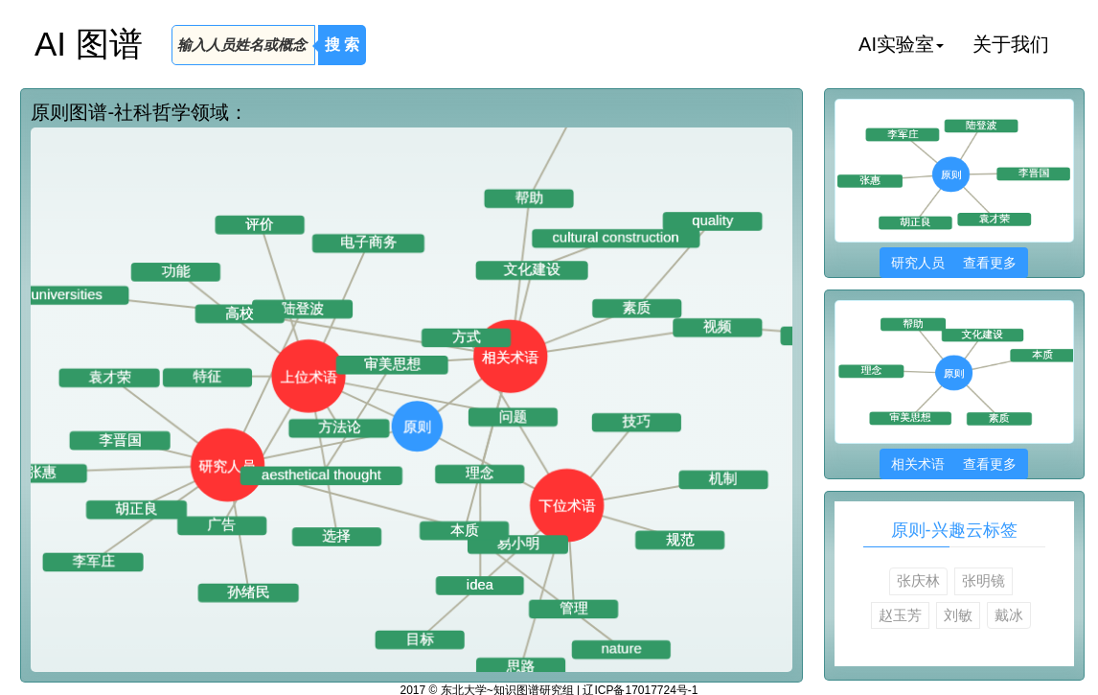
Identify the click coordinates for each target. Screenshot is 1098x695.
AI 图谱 (88, 43)
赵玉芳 (900, 615)
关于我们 (1010, 44)
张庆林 (918, 580)
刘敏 (958, 615)
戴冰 (1009, 615)
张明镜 (983, 580)
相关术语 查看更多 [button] (954, 464)
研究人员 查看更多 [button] (954, 262)
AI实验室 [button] (901, 44)
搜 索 (342, 44)
